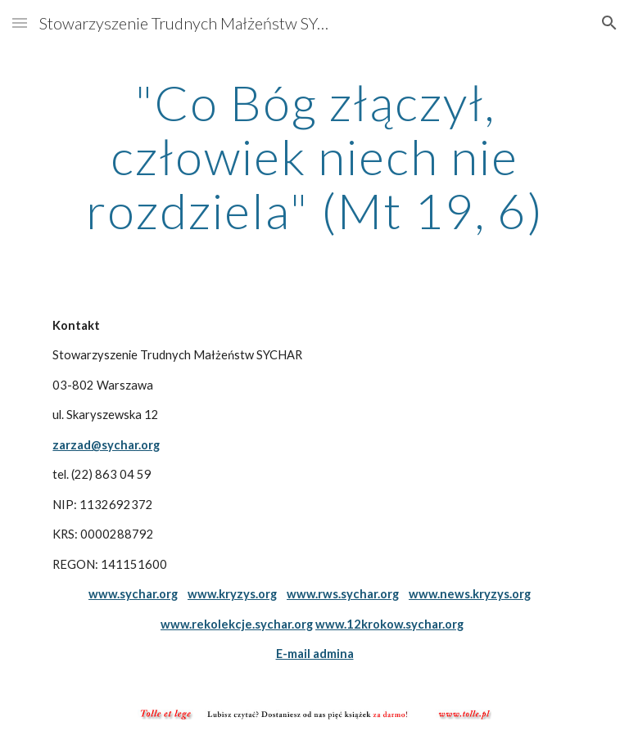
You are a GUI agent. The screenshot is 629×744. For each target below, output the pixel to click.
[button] (19, 22)
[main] (314, 156)
